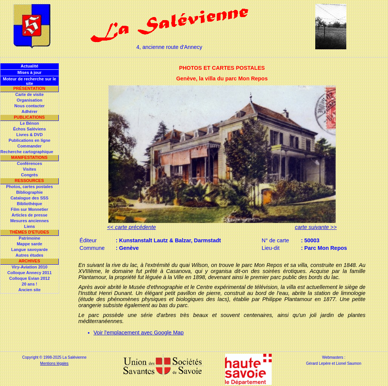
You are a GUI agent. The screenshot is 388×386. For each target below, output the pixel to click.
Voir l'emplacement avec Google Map (139, 333)
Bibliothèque (29, 203)
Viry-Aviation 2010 (29, 267)
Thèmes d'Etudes (29, 232)
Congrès (29, 175)
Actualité (29, 66)
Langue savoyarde (29, 249)
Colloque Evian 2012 (29, 278)
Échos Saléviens (29, 129)
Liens (29, 226)
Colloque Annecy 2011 (29, 272)
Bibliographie (29, 192)
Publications (29, 117)
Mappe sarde (29, 244)
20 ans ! (29, 284)
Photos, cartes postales (29, 186)
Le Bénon (29, 123)
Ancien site (29, 289)
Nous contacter (29, 106)
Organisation (29, 100)
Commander (29, 146)
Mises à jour (29, 72)
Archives (29, 261)
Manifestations (29, 157)
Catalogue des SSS (29, 198)
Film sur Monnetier (29, 209)
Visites (29, 169)
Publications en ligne (29, 140)
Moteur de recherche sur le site (29, 81)
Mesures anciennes (29, 220)
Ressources (29, 180)
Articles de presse (29, 215)
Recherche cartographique (26, 151)
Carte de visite (29, 94)
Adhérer (30, 111)
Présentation (29, 88)
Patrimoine (29, 238)
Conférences (29, 163)
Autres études (29, 255)
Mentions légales (54, 363)
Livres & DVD (29, 134)
